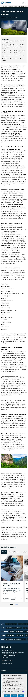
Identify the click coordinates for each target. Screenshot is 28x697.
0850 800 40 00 (6, 658)
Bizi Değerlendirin (7, 663)
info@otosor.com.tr (7, 660)
